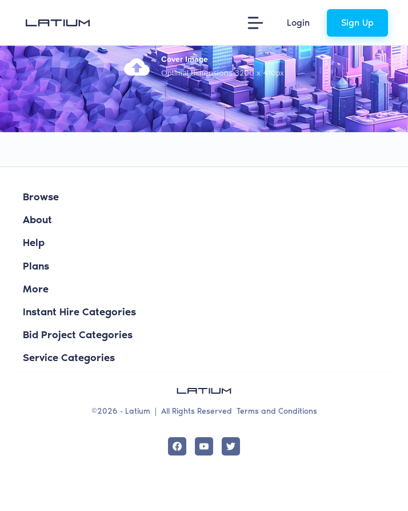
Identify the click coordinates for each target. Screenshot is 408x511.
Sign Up (357, 22)
